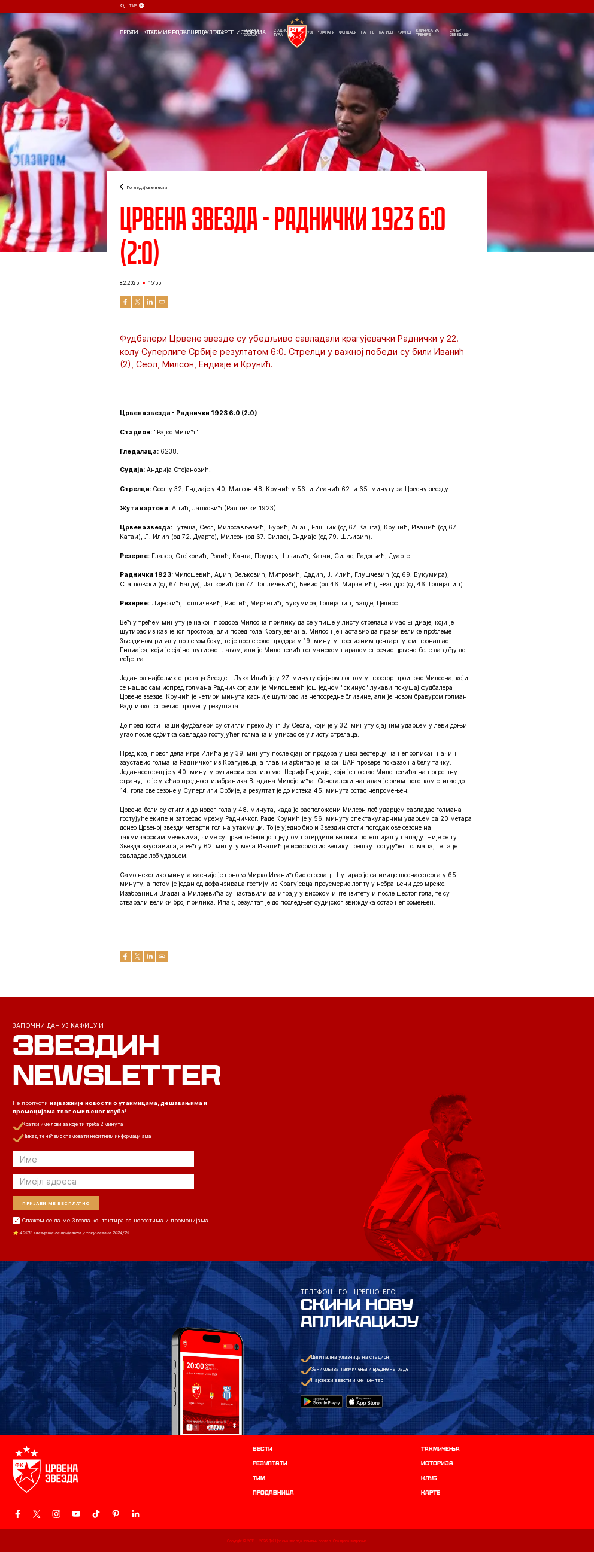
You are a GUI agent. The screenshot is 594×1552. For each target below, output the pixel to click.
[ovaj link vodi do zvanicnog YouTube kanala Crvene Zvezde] (76, 1513)
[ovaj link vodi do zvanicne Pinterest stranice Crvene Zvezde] (115, 1513)
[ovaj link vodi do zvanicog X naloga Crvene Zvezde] (36, 1513)
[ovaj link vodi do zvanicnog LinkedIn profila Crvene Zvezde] (135, 1513)
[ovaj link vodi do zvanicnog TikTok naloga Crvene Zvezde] (96, 1513)
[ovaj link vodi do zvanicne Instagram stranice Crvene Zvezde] (56, 1513)
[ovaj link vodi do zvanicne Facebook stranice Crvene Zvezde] (17, 1513)
